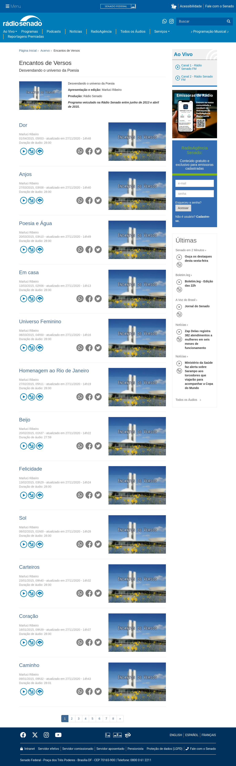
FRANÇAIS (209, 735)
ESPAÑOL (191, 735)
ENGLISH (176, 735)
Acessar (183, 208)
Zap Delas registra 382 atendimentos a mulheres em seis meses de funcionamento (198, 339)
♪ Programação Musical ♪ (210, 32)
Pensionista (135, 749)
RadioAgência (101, 32)
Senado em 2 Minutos (190, 250)
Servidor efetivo (48, 749)
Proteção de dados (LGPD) (165, 749)
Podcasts (54, 32)
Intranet (27, 749)
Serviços (160, 32)
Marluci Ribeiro (29, 134)
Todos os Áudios (132, 32)
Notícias (76, 32)
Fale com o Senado (219, 6)
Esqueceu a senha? (188, 202)
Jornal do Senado (197, 306)
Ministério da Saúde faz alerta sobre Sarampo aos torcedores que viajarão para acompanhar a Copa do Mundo (199, 375)
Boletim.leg (183, 275)
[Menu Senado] (13, 6)
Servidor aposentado (110, 749)
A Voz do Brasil (185, 300)
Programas (29, 32)
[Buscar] (228, 21)
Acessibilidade (191, 6)
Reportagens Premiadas (26, 37)
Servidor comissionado (77, 749)
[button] (174, 6)
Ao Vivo (9, 32)
